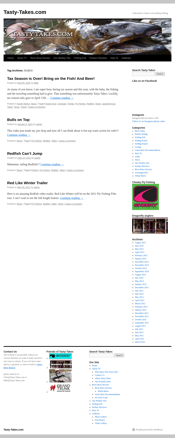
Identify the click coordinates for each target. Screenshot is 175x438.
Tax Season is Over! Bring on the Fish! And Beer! (51, 78)
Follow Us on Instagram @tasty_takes (148, 121)
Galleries (126, 58)
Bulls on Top (18, 120)
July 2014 (139, 278)
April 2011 (139, 339)
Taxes (10, 107)
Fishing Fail (80, 58)
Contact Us (99, 375)
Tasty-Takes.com (25, 12)
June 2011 (139, 332)
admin (39, 124)
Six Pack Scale (101, 397)
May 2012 (139, 297)
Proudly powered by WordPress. (149, 429)
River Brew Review (40, 58)
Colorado (62, 104)
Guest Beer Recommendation (147, 150)
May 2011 (139, 335)
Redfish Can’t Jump (24, 153)
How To (114, 58)
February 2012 (141, 306)
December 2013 (142, 287)
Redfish (90, 104)
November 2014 (142, 265)
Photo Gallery (101, 417)
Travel (24, 107)
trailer (54, 204)
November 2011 (142, 316)
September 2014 (142, 271)
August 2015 (140, 242)
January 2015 (140, 258)
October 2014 (141, 268)
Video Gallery (101, 423)
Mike (36, 83)
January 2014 (140, 284)
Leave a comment (36, 107)
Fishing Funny (141, 140)
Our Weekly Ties (62, 58)
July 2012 (139, 290)
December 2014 (142, 262)
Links (137, 156)
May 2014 (139, 281)
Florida (71, 104)
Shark (98, 104)
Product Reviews (98, 58)
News (33, 104)
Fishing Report (141, 143)
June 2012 (139, 294)
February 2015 (141, 255)
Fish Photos (100, 420)
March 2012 (140, 303)
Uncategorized (141, 172)
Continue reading (62, 97)
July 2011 (139, 329)
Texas (16, 107)
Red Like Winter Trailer (27, 183)
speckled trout (108, 104)
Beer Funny (140, 131)
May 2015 (139, 249)
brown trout (51, 104)
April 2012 (139, 300)
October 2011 (141, 319)
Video (54, 141)
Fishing (34, 170)
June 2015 (139, 246)
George (138, 147)
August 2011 (140, 326)
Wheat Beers (140, 176)
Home (11, 58)
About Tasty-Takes (103, 378)
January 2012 (140, 310)
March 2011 (140, 342)
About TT (22, 58)
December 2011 (142, 313)
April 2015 (139, 252)
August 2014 (140, 274)
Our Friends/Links (103, 381)
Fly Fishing (80, 104)
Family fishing (23, 104)
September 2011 (142, 323)
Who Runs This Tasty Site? (106, 372)
